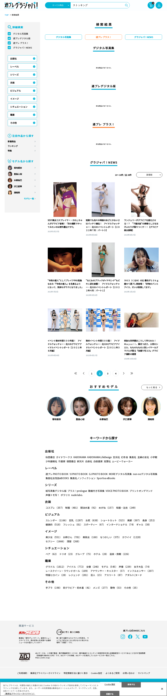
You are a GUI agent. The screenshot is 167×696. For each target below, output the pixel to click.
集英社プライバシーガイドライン (45, 673)
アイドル (76, 567)
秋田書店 (50, 457)
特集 (10, 150)
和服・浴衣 (126, 508)
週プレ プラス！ (21, 42)
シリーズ (14, 74)
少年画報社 (51, 461)
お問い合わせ (129, 673)
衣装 (12, 82)
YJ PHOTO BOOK (79, 474)
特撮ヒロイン (56, 575)
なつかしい (110, 537)
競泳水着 (89, 508)
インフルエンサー (141, 571)
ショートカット (113, 520)
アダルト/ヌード (133, 575)
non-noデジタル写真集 (145, 474)
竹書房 (61, 461)
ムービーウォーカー (122, 461)
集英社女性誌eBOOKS (57, 478)
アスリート (114, 575)
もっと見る (151, 387)
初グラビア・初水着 (77, 588)
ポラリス (65, 495)
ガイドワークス (64, 457)
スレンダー (57, 520)
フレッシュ (72, 525)
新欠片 (80, 461)
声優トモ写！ (52, 495)
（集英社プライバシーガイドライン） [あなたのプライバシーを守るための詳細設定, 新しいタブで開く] (19, 693)
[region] (83, 689)
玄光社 (116, 457)
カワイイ (132, 537)
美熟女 (91, 537)
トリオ (66, 554)
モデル (109, 567)
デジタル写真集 (20, 33)
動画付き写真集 (96, 491)
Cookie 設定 (96, 673)
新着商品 (12, 141)
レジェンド (79, 575)
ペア (52, 554)
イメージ (14, 98)
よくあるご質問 (112, 673)
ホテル (101, 554)
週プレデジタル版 (21, 38)
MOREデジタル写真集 (120, 474)
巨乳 (76, 520)
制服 (72, 508)
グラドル (55, 567)
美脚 (134, 520)
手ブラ (54, 588)
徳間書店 (71, 461)
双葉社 (107, 461)
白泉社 (88, 461)
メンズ (101, 588)
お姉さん (72, 537)
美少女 (54, 537)
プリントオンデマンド (141, 491)
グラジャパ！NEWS (22, 47)
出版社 (13, 58)
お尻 (92, 520)
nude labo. (77, 495)
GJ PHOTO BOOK (98, 474)
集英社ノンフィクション (83, 478)
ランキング (13, 146)
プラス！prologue (77, 491)
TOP (7, 15)
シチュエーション (18, 106)
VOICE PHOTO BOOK (117, 491)
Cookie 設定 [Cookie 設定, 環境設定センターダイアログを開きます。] (109, 684)
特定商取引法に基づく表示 (76, 673)
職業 (12, 114)
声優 (126, 567)
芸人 (97, 575)
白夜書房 (98, 461)
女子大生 (142, 567)
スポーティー (94, 525)
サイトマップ (144, 673)
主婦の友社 (143, 457)
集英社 (132, 457)
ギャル (143, 525)
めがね (107, 508)
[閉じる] (162, 688)
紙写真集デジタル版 (56, 491)
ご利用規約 (22, 673)
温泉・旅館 (120, 554)
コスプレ (55, 508)
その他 (13, 122)
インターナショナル (120, 525)
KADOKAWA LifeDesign (99, 457)
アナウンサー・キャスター (108, 571)
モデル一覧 (29, 198)
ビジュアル (15, 90)
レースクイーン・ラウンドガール (67, 571)
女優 (93, 567)
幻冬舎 (124, 457)
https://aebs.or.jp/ (42, 657)
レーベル (14, 66)
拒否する (131, 684)
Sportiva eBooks (106, 478)
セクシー (55, 541)
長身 (149, 520)
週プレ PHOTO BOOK (57, 474)
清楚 (74, 541)
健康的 (54, 525)
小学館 (153, 457)
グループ (83, 554)
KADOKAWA (79, 457)
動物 (116, 588)
